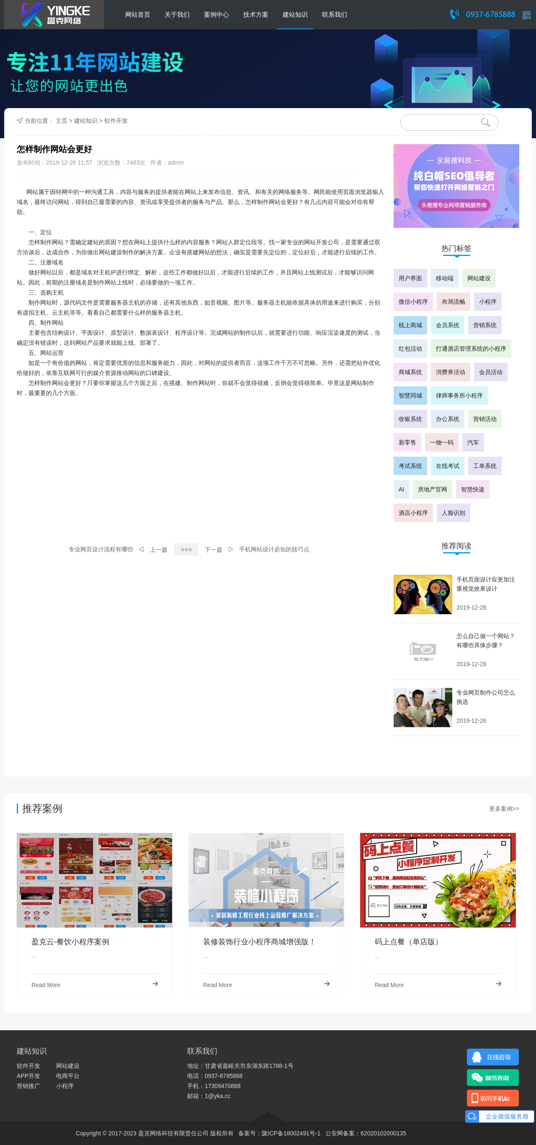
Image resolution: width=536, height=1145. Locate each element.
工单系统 (485, 466)
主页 (61, 120)
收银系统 (410, 419)
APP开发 (28, 1076)
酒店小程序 (413, 512)
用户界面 (410, 278)
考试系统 (410, 466)
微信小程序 (413, 301)
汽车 (473, 442)
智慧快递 (472, 489)
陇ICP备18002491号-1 (291, 1133)
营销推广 (28, 1086)
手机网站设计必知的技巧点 (274, 549)
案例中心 (216, 14)
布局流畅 (453, 301)
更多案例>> (504, 808)
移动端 (445, 278)
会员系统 (447, 325)
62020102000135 (383, 1133)
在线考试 (447, 466)
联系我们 (334, 14)
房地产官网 (432, 489)
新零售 (407, 442)
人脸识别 (453, 512)
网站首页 (137, 14)
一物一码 (442, 442)
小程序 (488, 301)
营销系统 (485, 325)
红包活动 (410, 348)
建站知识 (295, 14)
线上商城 (410, 325)
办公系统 (447, 419)
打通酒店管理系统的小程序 (471, 348)
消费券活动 (450, 372)
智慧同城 (410, 395)
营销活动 (485, 419)
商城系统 (410, 372)
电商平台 (68, 1076)
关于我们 (177, 14)
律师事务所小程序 (459, 395)
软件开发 (116, 120)
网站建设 (479, 278)
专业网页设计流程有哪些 (101, 549)
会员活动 (490, 372)
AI (401, 489)
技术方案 (255, 14)
